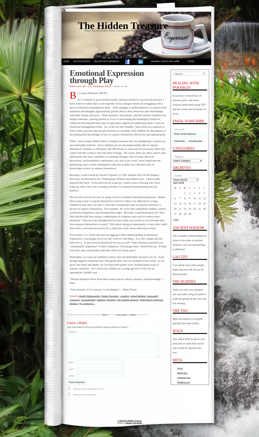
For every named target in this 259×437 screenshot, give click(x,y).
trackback (133, 314)
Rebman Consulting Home (165, 61)
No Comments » (87, 303)
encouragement (88, 300)
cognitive (124, 296)
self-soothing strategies (128, 300)
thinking (74, 303)
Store (191, 61)
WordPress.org (183, 382)
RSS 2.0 (104, 314)
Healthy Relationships (89, 296)
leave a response (122, 314)
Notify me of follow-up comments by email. (88, 393)
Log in (180, 368)
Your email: (179, 129)
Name (71, 367)
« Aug (175, 219)
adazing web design (133, 427)
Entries (182, 373)
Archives (178, 175)
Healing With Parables (106, 61)
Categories (179, 156)
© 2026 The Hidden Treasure (129, 425)
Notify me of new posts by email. (84, 399)
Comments (184, 377)
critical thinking (138, 296)
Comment (72, 332)
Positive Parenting (110, 296)
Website (72, 380)
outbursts (101, 300)
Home (66, 61)
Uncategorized (81, 61)
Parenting (111, 300)
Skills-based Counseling (151, 300)
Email (71, 373)
